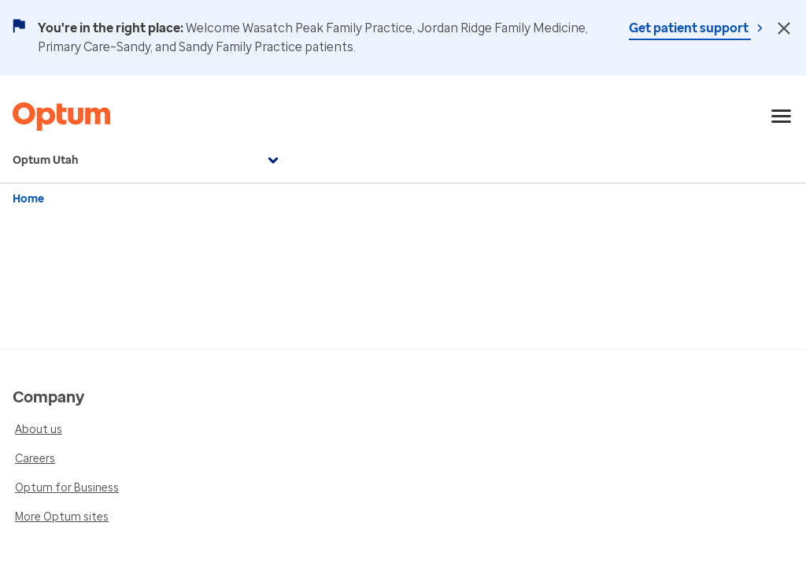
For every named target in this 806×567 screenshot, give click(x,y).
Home (28, 199)
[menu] (781, 116)
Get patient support (690, 27)
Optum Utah (148, 160)
